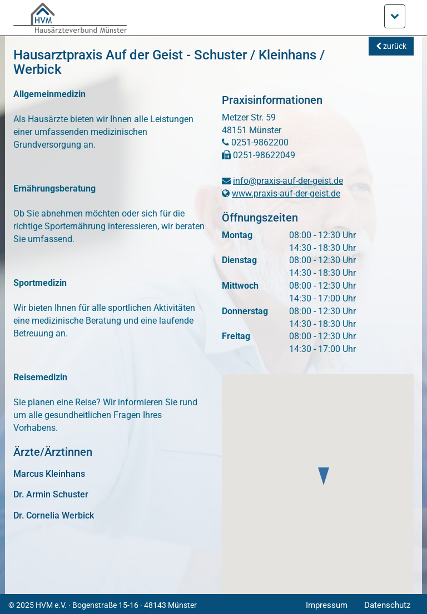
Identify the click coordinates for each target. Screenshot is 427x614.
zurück (391, 46)
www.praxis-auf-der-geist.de (286, 193)
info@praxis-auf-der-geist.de (288, 180)
